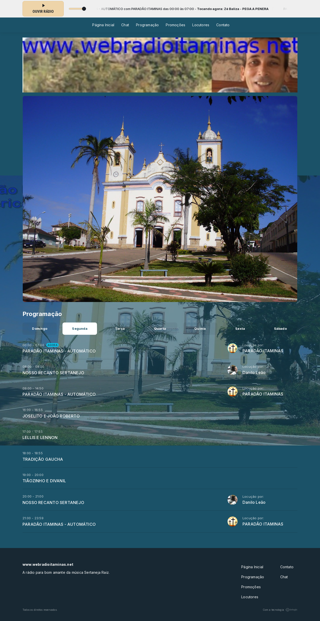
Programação (147, 25)
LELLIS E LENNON (40, 437)
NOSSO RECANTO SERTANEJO (53, 372)
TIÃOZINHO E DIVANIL (44, 480)
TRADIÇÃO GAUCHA (42, 459)
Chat (125, 25)
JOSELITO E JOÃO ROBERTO (51, 416)
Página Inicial (103, 25)
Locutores (200, 25)
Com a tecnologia (280, 610)
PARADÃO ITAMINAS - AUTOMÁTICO (59, 351)
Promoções (175, 25)
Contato (223, 25)
